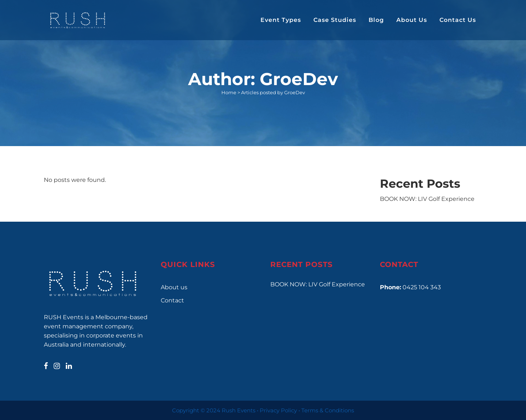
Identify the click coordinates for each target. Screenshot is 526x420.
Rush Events (238, 410)
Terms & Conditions (327, 410)
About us (174, 287)
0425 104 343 (422, 287)
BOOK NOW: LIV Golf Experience (427, 198)
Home (228, 92)
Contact (172, 300)
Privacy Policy (278, 410)
